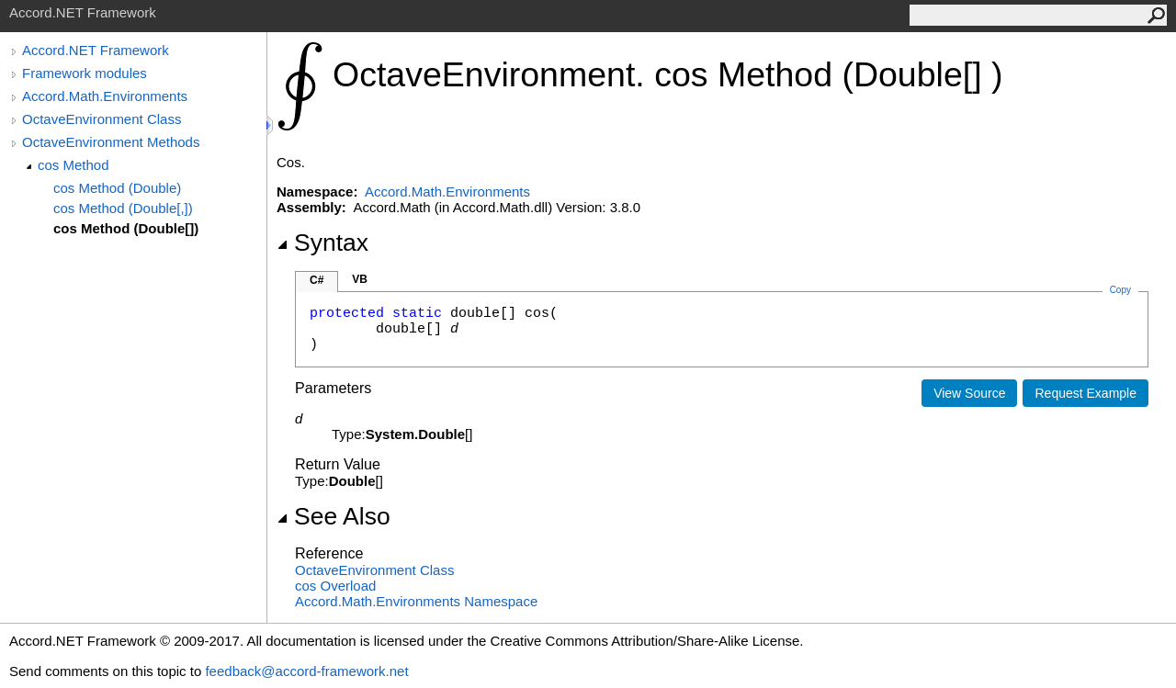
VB (360, 279)
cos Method (73, 165)
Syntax (322, 242)
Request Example (1085, 393)
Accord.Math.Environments (104, 96)
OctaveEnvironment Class (101, 119)
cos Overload (335, 585)
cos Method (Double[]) (125, 228)
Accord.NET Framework (95, 50)
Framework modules (84, 73)
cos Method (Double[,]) (123, 208)
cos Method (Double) (117, 188)
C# (316, 280)
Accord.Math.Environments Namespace (416, 601)
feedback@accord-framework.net (306, 671)
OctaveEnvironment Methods (110, 142)
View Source (969, 393)
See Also (333, 516)
